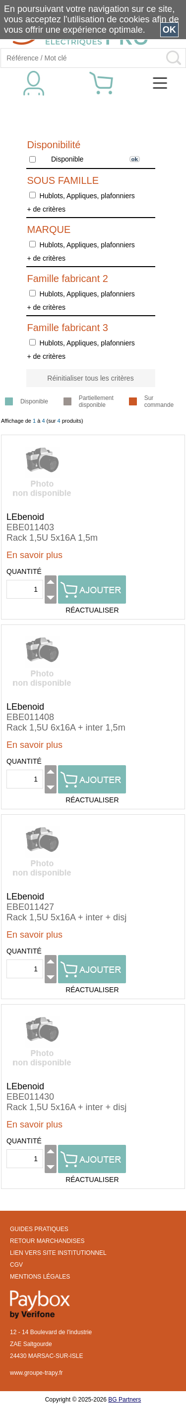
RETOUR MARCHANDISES (47, 1241)
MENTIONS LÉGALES (40, 1276)
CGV (16, 1264)
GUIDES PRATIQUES (39, 1229)
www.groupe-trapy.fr (36, 1372)
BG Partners (124, 1399)
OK (169, 30)
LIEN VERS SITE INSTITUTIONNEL (58, 1252)
